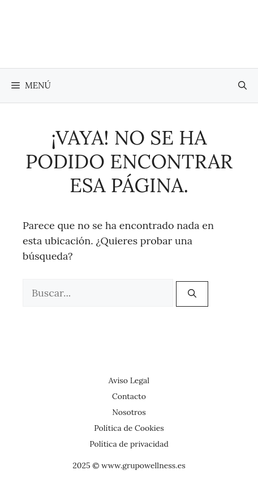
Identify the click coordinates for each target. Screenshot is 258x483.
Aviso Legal (129, 380)
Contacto (129, 396)
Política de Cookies (129, 428)
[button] (242, 86)
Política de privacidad (129, 444)
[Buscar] (192, 294)
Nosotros (128, 412)
